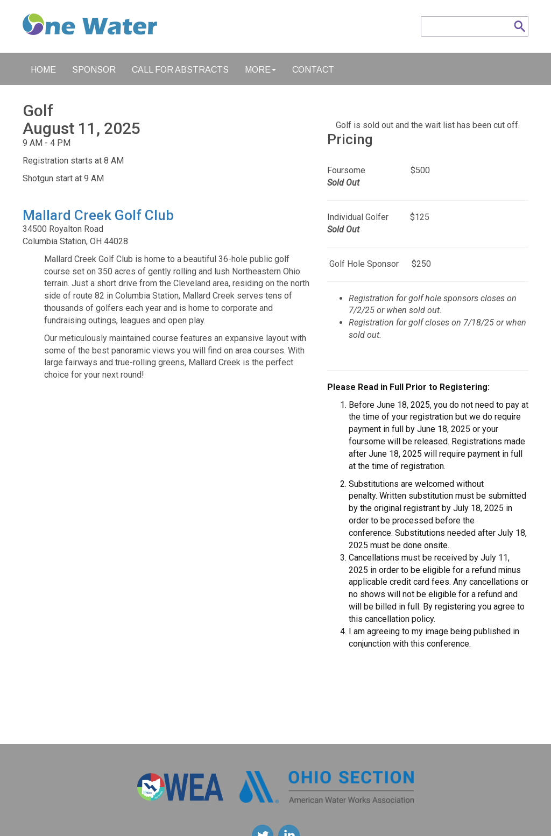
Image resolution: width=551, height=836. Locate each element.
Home (43, 69)
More (260, 69)
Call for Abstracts (180, 69)
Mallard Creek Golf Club (98, 215)
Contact (313, 69)
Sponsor (94, 69)
